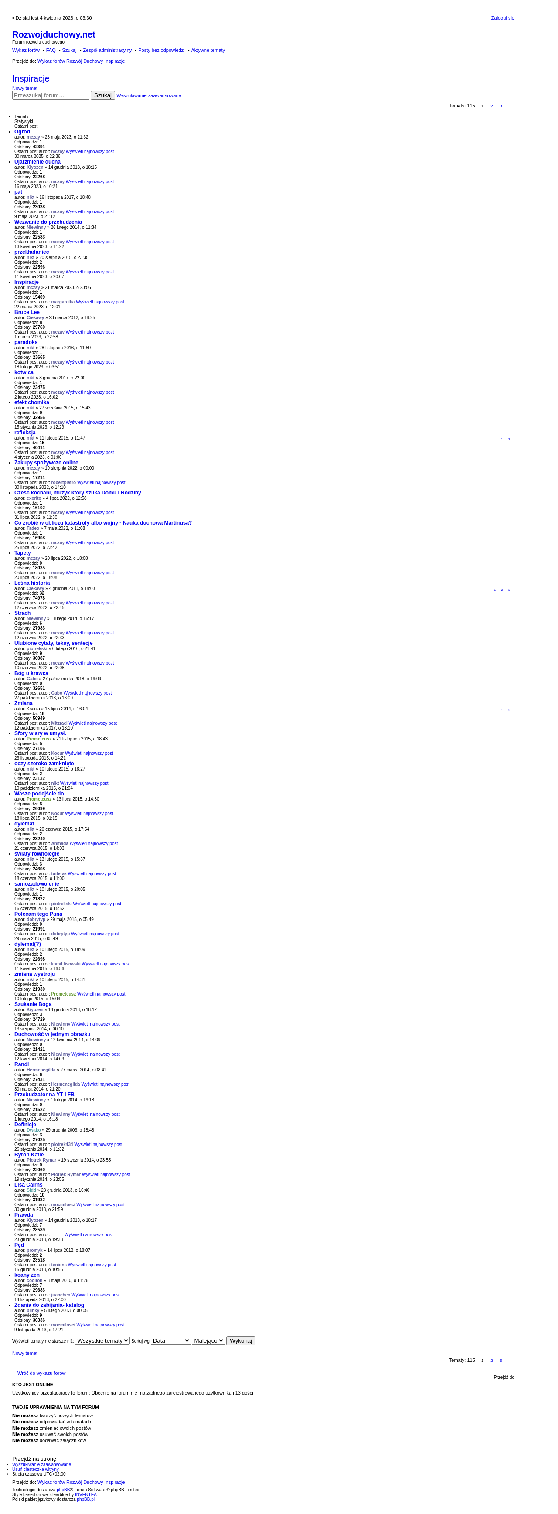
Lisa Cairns (28, 1185)
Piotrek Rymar (41, 1160)
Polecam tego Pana (38, 914)
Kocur (57, 753)
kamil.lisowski (66, 964)
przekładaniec (31, 252)
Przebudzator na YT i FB (44, 1094)
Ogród (22, 132)
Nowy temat (24, 88)
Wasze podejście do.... (42, 794)
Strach (22, 613)
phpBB (63, 1489)
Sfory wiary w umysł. (40, 733)
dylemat (24, 824)
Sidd (31, 1190)
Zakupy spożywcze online (46, 463)
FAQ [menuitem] (51, 50)
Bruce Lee (27, 312)
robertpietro (63, 482)
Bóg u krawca (31, 673)
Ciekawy (35, 317)
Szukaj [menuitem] (69, 50)
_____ (57, 1234)
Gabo (32, 678)
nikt (30, 197)
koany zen (27, 1275)
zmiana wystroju (34, 974)
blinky (33, 1310)
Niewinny (36, 227)
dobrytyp (36, 919)
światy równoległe (36, 854)
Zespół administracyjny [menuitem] (107, 50)
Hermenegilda (41, 1069)
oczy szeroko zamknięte (44, 763)
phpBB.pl (86, 1499)
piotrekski (37, 648)
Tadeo (33, 528)
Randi (21, 1064)
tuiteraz (59, 873)
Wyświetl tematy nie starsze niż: (71, 1341)
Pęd (19, 1245)
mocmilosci (63, 1204)
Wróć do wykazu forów (41, 1373)
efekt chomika (31, 402)
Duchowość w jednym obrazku (52, 1034)
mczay (33, 137)
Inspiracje (31, 78)
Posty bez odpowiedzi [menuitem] (161, 50)
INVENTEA (86, 1494)
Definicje (25, 1125)
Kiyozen (35, 167)
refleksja (25, 433)
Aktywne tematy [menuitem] (208, 50)
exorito (34, 498)
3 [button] (501, 105)
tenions (59, 1264)
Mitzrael (59, 723)
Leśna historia (32, 583)
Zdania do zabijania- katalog (49, 1305)
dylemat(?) (27, 944)
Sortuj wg (161, 1341)
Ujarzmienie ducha (37, 162)
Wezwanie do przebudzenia (48, 222)
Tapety (22, 553)
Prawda (23, 1215)
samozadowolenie (36, 884)
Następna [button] (510, 105)
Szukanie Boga (32, 1004)
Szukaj (103, 95)
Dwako (34, 1130)
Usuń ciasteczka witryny (35, 1469)
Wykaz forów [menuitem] (26, 50)
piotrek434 (62, 1144)
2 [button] (491, 105)
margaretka (63, 302)
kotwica (24, 372)
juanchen (61, 1294)
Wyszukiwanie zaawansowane (148, 95)
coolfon (34, 1280)
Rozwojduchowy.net (53, 34)
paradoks (25, 342)
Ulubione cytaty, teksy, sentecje (53, 643)
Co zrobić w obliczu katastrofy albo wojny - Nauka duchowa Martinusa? (103, 523)
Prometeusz (39, 739)
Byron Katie (29, 1155)
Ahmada (59, 843)
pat (18, 192)
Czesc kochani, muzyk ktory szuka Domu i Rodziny (77, 493)
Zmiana (23, 703)
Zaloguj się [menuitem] (502, 17)
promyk (34, 1250)
